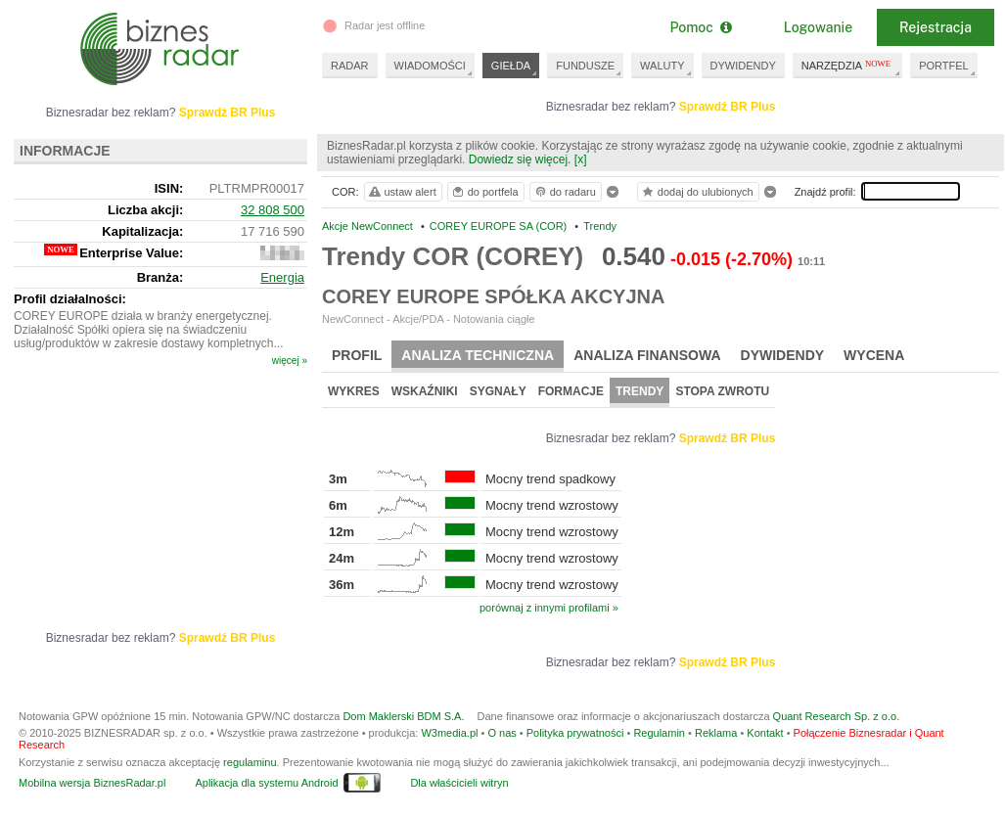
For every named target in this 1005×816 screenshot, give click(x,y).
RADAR (350, 65)
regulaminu (249, 762)
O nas (501, 733)
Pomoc (700, 27)
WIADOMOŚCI (430, 65)
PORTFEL (944, 65)
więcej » (289, 360)
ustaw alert (401, 192)
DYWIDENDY (743, 65)
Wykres (354, 391)
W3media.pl (449, 733)
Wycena (874, 355)
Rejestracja (935, 27)
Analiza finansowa (646, 355)
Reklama (716, 733)
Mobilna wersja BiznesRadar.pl (92, 783)
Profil (357, 355)
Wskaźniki (424, 391)
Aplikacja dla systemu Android (266, 783)
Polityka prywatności (575, 733)
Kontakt (765, 733)
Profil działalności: (70, 299)
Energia (282, 277)
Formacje (571, 391)
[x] (580, 159)
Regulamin (659, 733)
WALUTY (662, 65)
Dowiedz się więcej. (520, 159)
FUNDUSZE (585, 65)
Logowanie (818, 27)
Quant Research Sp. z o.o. (836, 716)
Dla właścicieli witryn (459, 783)
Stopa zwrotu (722, 391)
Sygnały (498, 391)
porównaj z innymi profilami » (549, 607)
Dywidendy (783, 355)
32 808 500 (272, 210)
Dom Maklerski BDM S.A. (403, 716)
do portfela (484, 192)
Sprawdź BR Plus (727, 106)
